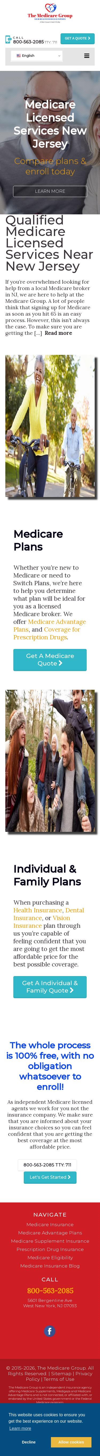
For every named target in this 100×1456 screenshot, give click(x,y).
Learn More (50, 191)
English (25, 55)
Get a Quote (76, 38)
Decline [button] (28, 1442)
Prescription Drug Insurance (50, 1249)
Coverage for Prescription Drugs (46, 633)
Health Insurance (37, 910)
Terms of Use (59, 1379)
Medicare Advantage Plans (50, 1233)
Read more (58, 333)
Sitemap (61, 1373)
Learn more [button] (20, 1428)
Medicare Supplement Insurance (50, 1241)
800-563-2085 (47, 1165)
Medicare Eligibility (50, 1257)
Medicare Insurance (50, 1224)
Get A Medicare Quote (50, 659)
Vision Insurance (41, 921)
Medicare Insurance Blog (50, 1266)
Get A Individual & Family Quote (50, 986)
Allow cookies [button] (71, 1442)
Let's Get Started (48, 1177)
